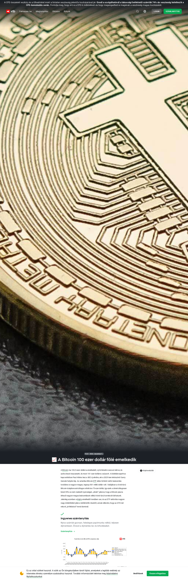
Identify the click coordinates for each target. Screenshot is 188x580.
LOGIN (156, 11)
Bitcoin (65, 470)
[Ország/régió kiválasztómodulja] (144, 11)
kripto (79, 499)
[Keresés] (137, 11)
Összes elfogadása (157, 573)
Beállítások (138, 573)
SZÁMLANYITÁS (173, 11)
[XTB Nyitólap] (10, 11)
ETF (94, 481)
